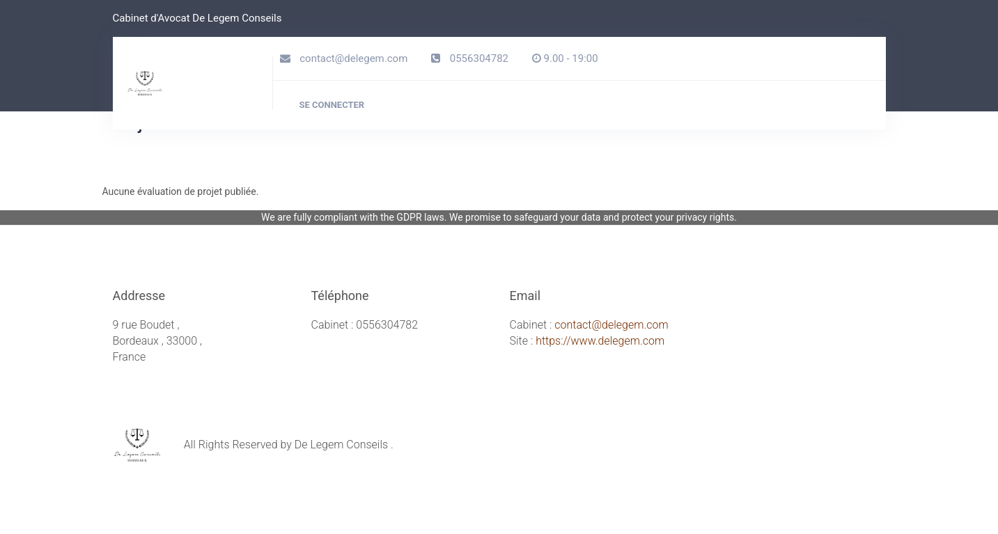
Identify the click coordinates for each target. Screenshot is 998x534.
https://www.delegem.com (600, 340)
